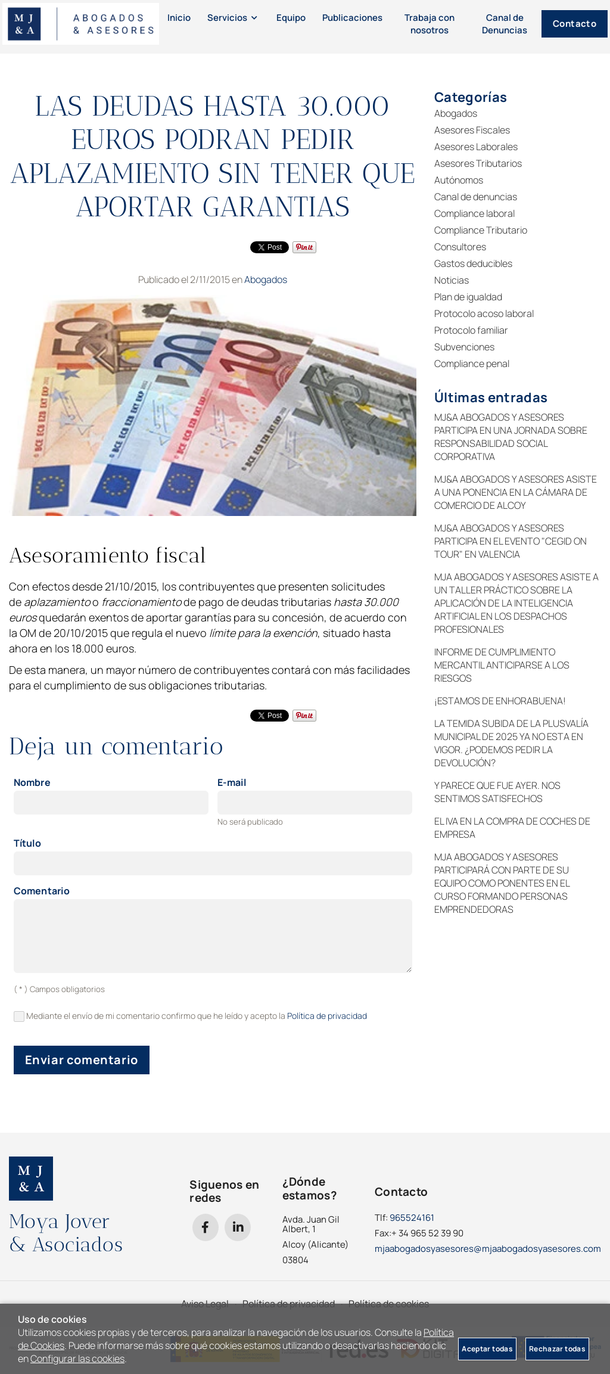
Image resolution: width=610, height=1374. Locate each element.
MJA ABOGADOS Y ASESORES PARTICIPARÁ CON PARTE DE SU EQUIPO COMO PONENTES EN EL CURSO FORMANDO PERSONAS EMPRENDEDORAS (501, 883)
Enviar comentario (81, 1060)
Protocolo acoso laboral (484, 313)
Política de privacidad (327, 1015)
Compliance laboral (474, 213)
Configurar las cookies (77, 1358)
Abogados (265, 279)
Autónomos (458, 179)
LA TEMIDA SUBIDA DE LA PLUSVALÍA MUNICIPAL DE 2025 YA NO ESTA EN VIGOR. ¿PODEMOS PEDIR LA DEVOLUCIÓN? (511, 743)
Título (27, 844)
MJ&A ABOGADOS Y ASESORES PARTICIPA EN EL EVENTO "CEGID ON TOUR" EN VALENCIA (510, 541)
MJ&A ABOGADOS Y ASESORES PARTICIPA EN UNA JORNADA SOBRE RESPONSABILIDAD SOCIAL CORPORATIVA (510, 437)
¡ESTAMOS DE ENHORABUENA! (500, 700)
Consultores (460, 246)
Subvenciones (464, 346)
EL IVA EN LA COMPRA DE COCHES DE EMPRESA (512, 828)
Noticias (451, 280)
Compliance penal (471, 363)
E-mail (231, 783)
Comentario (42, 891)
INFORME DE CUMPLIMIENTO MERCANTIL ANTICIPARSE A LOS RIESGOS (501, 665)
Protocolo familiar (471, 330)
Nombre (32, 783)
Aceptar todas (487, 1349)
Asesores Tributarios (478, 163)
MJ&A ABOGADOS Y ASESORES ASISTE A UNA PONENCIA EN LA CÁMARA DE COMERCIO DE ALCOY (515, 492)
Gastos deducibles (473, 263)
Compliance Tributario (480, 230)
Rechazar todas (557, 1349)
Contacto (534, 26)
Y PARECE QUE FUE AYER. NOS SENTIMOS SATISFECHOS (497, 792)
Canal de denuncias (475, 196)
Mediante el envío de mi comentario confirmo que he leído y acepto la (191, 1016)
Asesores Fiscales (472, 129)
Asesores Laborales (476, 146)
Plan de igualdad (468, 296)
